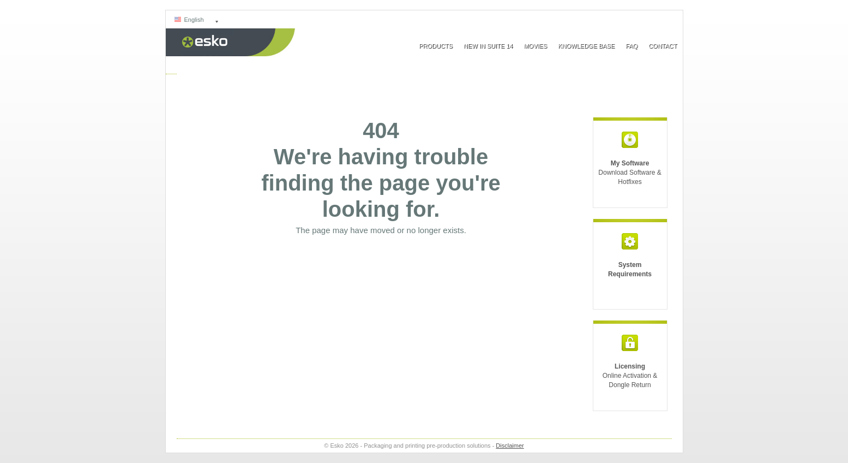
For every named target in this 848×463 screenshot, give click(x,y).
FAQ (631, 46)
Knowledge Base (586, 46)
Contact (662, 46)
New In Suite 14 (488, 46)
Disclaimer (510, 445)
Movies (535, 46)
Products (436, 46)
